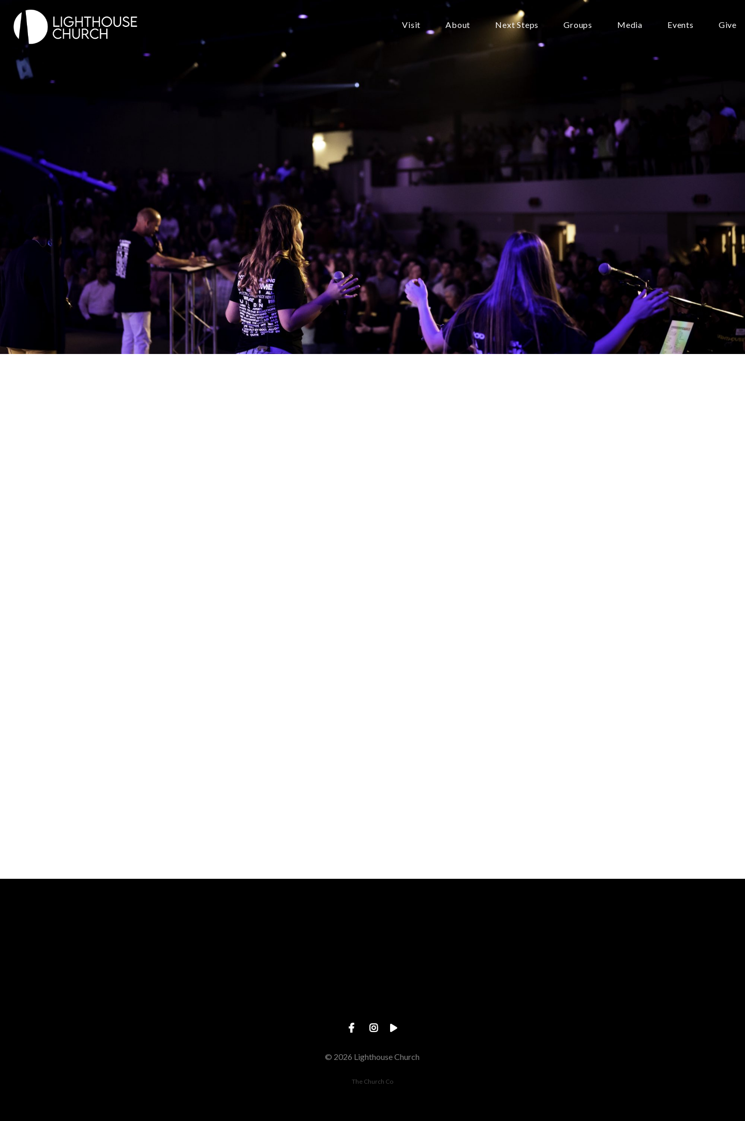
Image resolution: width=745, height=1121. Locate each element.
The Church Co (372, 1081)
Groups (577, 25)
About (457, 25)
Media (630, 25)
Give (728, 25)
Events (680, 25)
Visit (411, 25)
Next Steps (517, 25)
